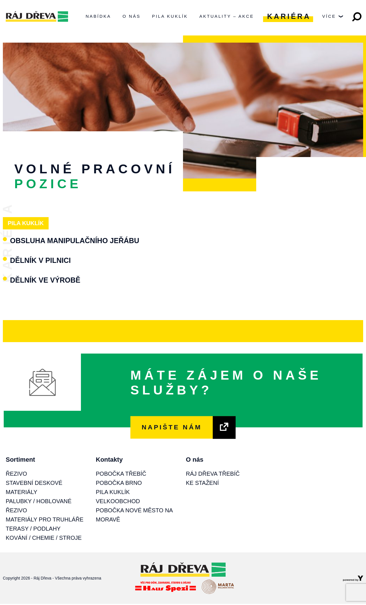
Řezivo (16, 475)
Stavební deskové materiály (34, 488)
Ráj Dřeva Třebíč (213, 475)
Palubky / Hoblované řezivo (38, 507)
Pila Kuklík (170, 16)
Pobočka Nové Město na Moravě (134, 516)
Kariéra (289, 17)
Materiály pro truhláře (44, 520)
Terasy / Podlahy (33, 530)
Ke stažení (202, 484)
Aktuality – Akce (226, 16)
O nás (131, 16)
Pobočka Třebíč (121, 475)
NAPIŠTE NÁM (171, 428)
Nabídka (98, 16)
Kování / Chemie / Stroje (44, 539)
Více (332, 18)
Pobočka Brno (119, 484)
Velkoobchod (118, 502)
